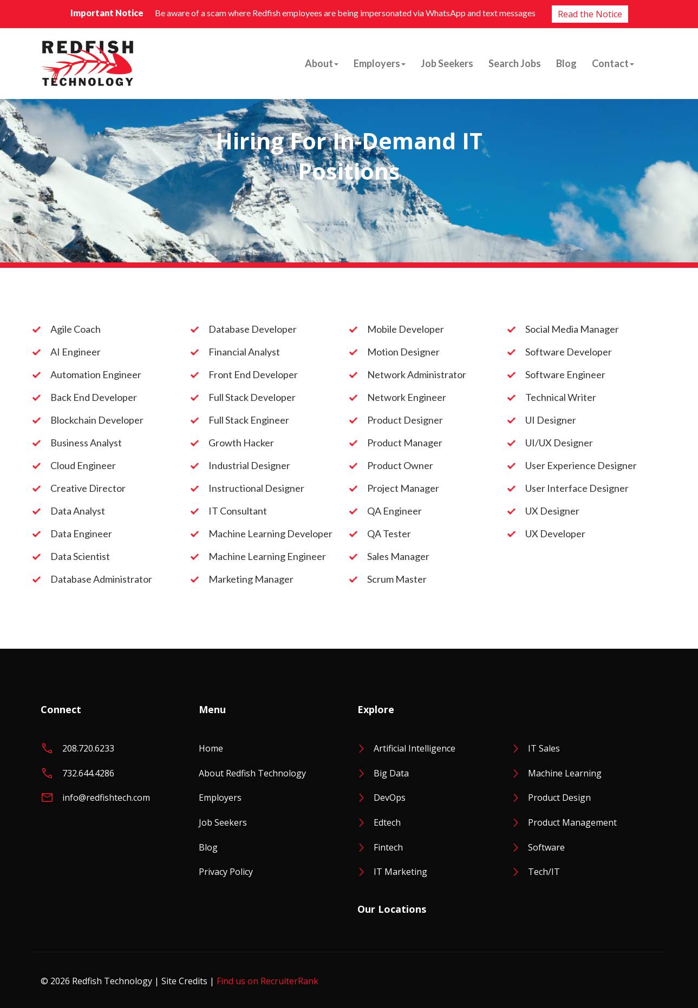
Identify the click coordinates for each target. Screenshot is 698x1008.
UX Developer (555, 533)
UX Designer (552, 511)
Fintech (388, 847)
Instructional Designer (256, 488)
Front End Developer (253, 374)
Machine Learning (565, 773)
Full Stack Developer (252, 397)
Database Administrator (101, 579)
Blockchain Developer (96, 420)
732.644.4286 (88, 773)
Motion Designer (403, 352)
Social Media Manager (572, 329)
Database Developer (252, 329)
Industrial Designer (249, 465)
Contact (613, 63)
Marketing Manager (250, 579)
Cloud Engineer (83, 465)
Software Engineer (565, 374)
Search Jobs (514, 63)
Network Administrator (416, 374)
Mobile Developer (405, 329)
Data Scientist (80, 556)
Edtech (387, 822)
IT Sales (544, 748)
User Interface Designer (577, 488)
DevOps (390, 797)
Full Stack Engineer (248, 420)
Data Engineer (81, 533)
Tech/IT (544, 872)
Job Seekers (447, 63)
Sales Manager (398, 556)
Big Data (391, 773)
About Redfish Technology (252, 773)
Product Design (559, 797)
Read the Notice (590, 14)
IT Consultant (237, 511)
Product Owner (400, 465)
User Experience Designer (581, 465)
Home (211, 748)
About (321, 63)
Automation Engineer (95, 374)
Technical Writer (560, 397)
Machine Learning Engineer (267, 556)
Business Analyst (86, 443)
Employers (380, 63)
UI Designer (550, 420)
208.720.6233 (88, 748)
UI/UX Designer (559, 443)
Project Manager (403, 488)
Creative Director (88, 488)
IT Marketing (400, 872)
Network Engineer (406, 397)
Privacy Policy (226, 872)
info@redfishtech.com (106, 797)
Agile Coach (75, 329)
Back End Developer (93, 397)
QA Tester (389, 533)
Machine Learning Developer (270, 533)
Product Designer (405, 420)
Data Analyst (77, 511)
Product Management (572, 822)
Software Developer (568, 352)
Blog (566, 63)
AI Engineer (75, 352)
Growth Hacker (241, 443)
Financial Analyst (244, 352)
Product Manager (404, 443)
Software (546, 847)
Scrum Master (397, 579)
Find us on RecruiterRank (267, 981)
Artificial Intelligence (414, 748)
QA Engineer (394, 511)
